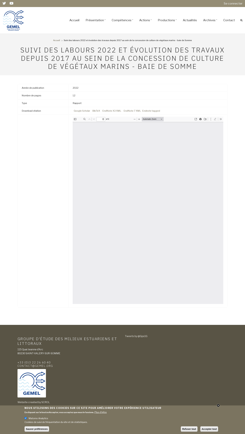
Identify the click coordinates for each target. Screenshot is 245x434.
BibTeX (96, 110)
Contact (229, 20)
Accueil (74, 20)
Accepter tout (209, 429)
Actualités (190, 20)
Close (218, 405)
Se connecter (233, 3)
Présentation (96, 23)
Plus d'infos (100, 412)
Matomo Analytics (38, 418)
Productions (168, 23)
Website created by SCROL (34, 402)
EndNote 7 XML (132, 110)
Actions (146, 23)
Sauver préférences (37, 429)
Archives (210, 23)
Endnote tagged (151, 110)
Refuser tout (189, 429)
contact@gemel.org (35, 366)
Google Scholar (82, 110)
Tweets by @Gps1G (136, 336)
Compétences (123, 23)
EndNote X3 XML (111, 110)
